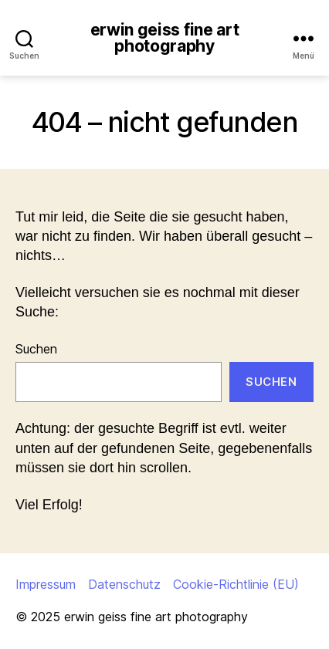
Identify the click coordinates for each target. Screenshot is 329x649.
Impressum (45, 584)
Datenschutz (124, 584)
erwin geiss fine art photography (164, 38)
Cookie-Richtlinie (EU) (236, 584)
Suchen (36, 349)
